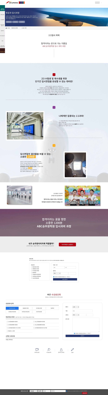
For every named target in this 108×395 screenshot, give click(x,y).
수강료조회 (22, 21)
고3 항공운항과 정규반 (12, 321)
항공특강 (34, 272)
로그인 (97, 2)
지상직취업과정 (35, 278)
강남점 (21, 2)
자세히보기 (68, 276)
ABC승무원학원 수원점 (12, 2)
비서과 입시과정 (56, 6)
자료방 (71, 6)
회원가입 (100, 2)
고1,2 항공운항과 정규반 (40, 321)
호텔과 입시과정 (42, 6)
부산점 (42, 2)
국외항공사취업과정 (36, 276)
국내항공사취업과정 (36, 274)
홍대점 (26, 2)
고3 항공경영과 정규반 (12, 324)
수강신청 (15, 21)
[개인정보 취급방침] (83, 391)
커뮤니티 (85, 6)
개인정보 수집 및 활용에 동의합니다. (74, 391)
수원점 (37, 2)
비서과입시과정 (35, 270)
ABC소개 (13, 6)
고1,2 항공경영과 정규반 (40, 324)
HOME (8, 28)
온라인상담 (9, 21)
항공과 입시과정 (27, 6)
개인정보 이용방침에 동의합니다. (60, 276)
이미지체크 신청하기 (67, 245)
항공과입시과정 (35, 267)
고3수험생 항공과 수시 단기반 (14, 327)
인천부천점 (31, 2)
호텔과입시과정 (35, 268)
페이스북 (99, 6)
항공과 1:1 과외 (11, 331)
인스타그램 (101, 6)
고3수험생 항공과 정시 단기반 (41, 327)
